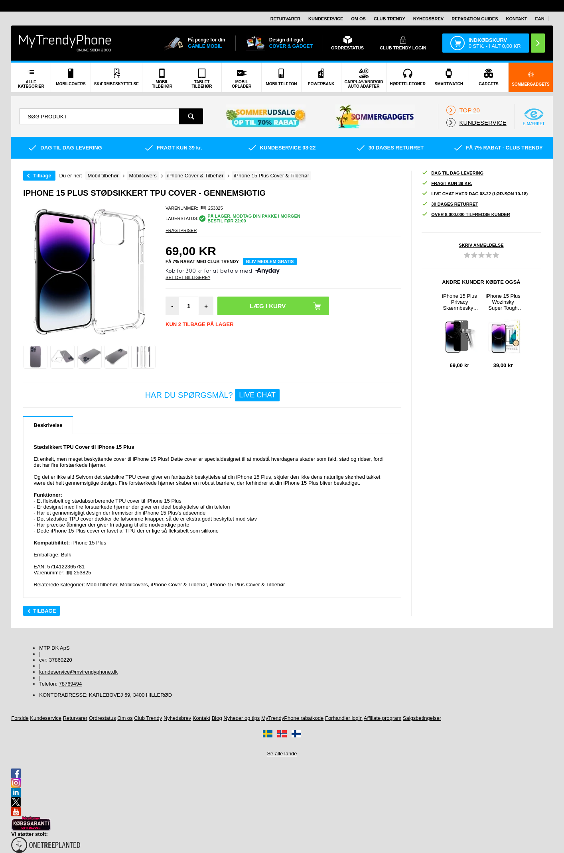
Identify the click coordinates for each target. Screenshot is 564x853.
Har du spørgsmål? (212, 395)
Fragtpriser (181, 230)
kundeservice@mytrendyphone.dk (78, 672)
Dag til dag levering (452, 173)
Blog (217, 718)
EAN (539, 18)
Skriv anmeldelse (481, 245)
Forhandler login (344, 718)
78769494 (70, 684)
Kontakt (516, 18)
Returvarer (285, 18)
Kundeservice (325, 18)
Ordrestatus (102, 718)
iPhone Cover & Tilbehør (179, 585)
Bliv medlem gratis (270, 261)
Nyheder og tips (241, 718)
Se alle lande (282, 754)
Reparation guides (475, 18)
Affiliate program (382, 718)
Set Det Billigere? (188, 277)
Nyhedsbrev (428, 18)
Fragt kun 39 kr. (447, 183)
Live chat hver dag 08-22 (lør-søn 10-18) (475, 194)
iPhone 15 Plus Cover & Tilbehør (247, 585)
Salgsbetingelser (422, 718)
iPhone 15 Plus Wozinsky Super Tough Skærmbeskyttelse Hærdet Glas (502, 302)
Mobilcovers (134, 585)
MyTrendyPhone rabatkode (292, 718)
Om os (358, 18)
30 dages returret (450, 204)
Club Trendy (389, 18)
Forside (19, 718)
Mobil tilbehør (102, 585)
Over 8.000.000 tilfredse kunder (466, 214)
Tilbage (42, 176)
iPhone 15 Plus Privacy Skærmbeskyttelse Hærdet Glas (459, 302)
